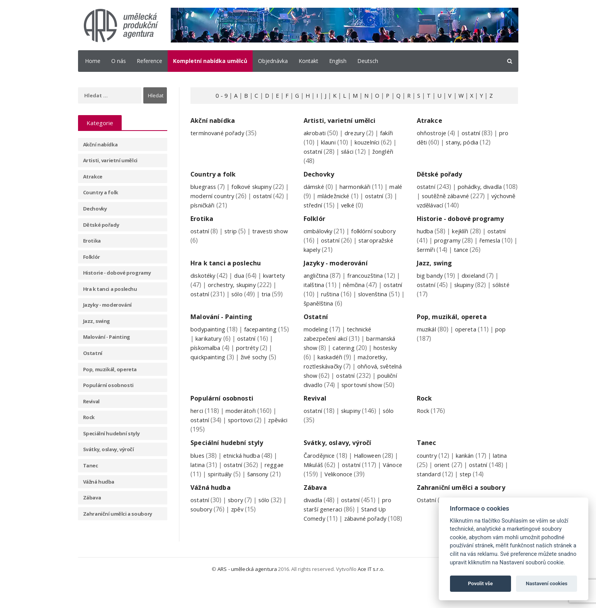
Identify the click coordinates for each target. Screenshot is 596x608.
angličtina (318, 284)
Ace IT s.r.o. (371, 596)
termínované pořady (220, 133)
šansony (262, 492)
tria (270, 303)
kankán (469, 473)
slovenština (320, 312)
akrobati (316, 133)
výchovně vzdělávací (445, 205)
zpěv (240, 527)
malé (311, 196)
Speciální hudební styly (111, 433)
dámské (315, 186)
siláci (350, 151)
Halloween (372, 473)
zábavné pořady (369, 536)
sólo (239, 303)
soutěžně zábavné (465, 196)
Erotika (92, 240)
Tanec (90, 465)
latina (198, 483)
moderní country (232, 196)
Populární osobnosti (108, 385)
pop (506, 338)
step (468, 492)
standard (430, 492)
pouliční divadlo (331, 393)
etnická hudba (245, 473)
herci (197, 429)
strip (233, 231)
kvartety (279, 284)
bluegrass (204, 186)
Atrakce (92, 176)
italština (320, 293)
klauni (330, 142)
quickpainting (210, 366)
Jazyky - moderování (107, 304)
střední (328, 205)
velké (364, 205)
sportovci (243, 438)
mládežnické (350, 196)
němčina (363, 293)
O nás (118, 61)
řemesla (493, 249)
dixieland (477, 284)
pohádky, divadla (484, 186)
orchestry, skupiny (234, 293)
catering (346, 356)
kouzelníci (372, 142)
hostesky (390, 356)
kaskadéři (332, 366)
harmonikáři (359, 186)
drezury (358, 133)
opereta (469, 338)
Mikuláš (315, 483)
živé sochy (260, 366)
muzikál (428, 338)
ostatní (314, 151)
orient (443, 483)
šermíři (432, 258)
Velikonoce (363, 492)
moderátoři (243, 429)
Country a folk (100, 192)
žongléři (388, 151)
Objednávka (273, 61)
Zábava (92, 497)
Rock (89, 417)
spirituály (221, 492)
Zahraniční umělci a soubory (117, 513)
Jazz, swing (96, 321)
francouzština (371, 284)
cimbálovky (320, 231)
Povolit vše (480, 583)
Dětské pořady (101, 224)
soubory (202, 527)
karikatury (223, 347)
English (337, 61)
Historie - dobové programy (117, 272)
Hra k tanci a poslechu (110, 288)
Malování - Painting (106, 336)
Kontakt (308, 61)
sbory (238, 518)
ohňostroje (433, 133)
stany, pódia (464, 142)
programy (448, 249)
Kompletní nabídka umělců (210, 61)
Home (92, 61)
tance (469, 258)
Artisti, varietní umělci (110, 160)
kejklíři (464, 240)
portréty (251, 356)
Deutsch (367, 61)
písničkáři (244, 205)
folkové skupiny (258, 186)
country (428, 473)
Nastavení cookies (546, 583)
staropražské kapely (333, 249)
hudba (426, 240)
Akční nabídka (100, 144)
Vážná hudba (99, 481)
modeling (317, 338)
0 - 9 (217, 95)
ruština (353, 303)
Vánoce (314, 492)
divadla (314, 518)
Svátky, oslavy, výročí (108, 449)
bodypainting (209, 338)
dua (242, 284)
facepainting (266, 338)
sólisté (507, 293)
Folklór (91, 256)
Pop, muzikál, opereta (110, 369)
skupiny (467, 293)
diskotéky (204, 284)
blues (198, 473)
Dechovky (95, 208)
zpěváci (201, 447)
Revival (91, 401)
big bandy (431, 284)
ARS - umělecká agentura (248, 596)
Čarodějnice (321, 473)
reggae (278, 483)
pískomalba (207, 356)
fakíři (392, 133)
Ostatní (92, 353)
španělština (372, 312)
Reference (149, 61)
